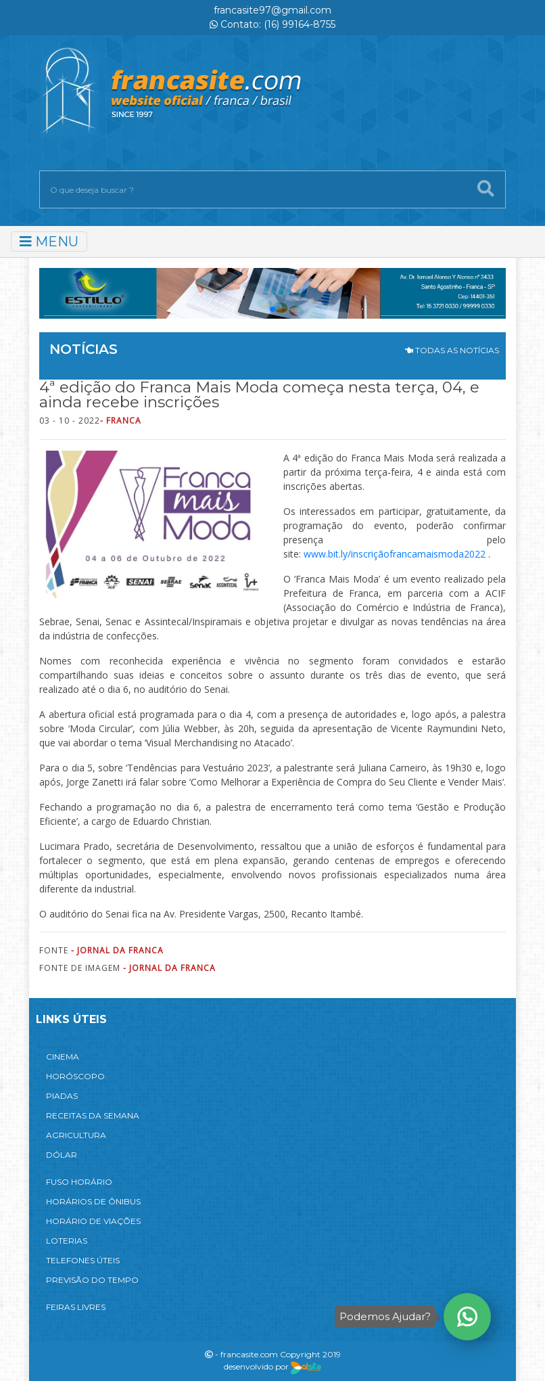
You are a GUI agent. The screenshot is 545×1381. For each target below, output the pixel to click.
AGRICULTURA (76, 1135)
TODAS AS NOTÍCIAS (452, 350)
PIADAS (62, 1096)
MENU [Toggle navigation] (49, 241)
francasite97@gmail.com (272, 10)
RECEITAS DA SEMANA (92, 1115)
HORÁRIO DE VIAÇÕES (93, 1221)
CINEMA (62, 1056)
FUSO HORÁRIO (79, 1182)
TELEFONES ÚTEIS (83, 1260)
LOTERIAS (66, 1241)
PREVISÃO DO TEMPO (92, 1280)
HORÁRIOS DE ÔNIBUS (93, 1201)
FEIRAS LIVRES (75, 1307)
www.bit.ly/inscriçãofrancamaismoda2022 (394, 553)
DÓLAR (61, 1155)
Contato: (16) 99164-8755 (272, 24)
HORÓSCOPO (75, 1076)
